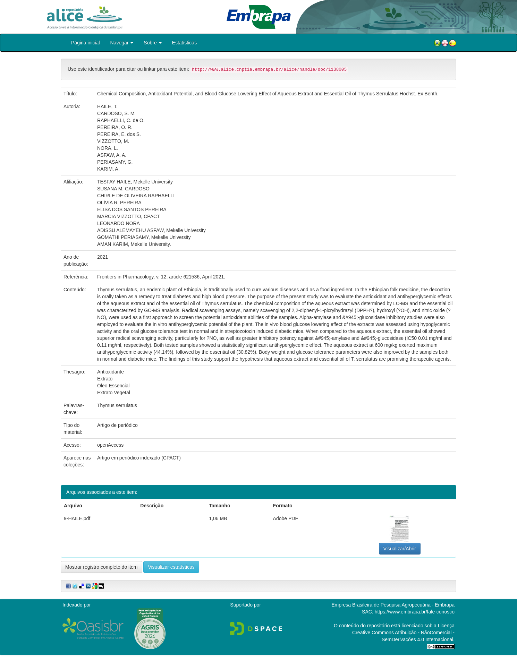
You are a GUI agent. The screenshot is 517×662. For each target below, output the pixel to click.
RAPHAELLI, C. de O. (121, 120)
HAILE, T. (107, 106)
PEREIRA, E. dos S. (119, 134)
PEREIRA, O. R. (115, 127)
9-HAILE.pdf (77, 518)
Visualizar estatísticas (171, 567)
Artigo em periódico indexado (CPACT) (139, 458)
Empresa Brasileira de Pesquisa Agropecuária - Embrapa (393, 605)
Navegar (122, 42)
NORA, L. (107, 148)
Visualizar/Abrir (399, 548)
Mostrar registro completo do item (101, 567)
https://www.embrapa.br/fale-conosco (415, 611)
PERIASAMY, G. (115, 162)
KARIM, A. (108, 169)
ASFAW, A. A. (111, 155)
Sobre (152, 42)
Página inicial (85, 42)
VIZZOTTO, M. (113, 141)
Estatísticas (184, 42)
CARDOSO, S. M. (116, 113)
